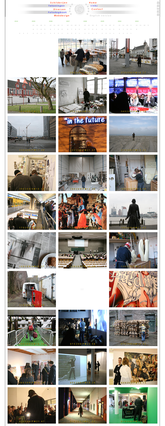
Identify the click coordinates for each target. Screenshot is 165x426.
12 (33, 25)
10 (41, 25)
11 (37, 25)
